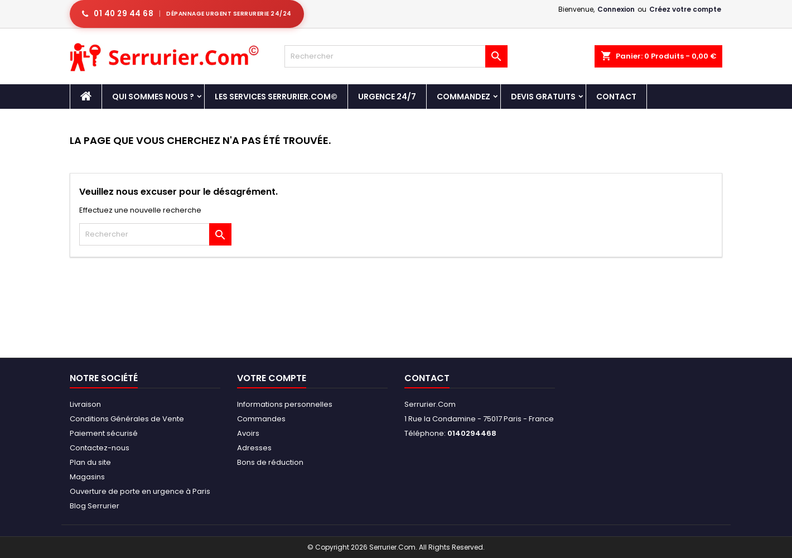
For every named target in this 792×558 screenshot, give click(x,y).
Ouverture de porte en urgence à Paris (140, 491)
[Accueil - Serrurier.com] (86, 96)
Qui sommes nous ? (153, 96)
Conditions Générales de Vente (127, 418)
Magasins (87, 477)
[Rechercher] (396, 56)
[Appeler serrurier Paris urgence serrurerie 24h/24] (187, 14)
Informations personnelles (284, 404)
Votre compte (271, 378)
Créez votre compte (685, 9)
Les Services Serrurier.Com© (276, 96)
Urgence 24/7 (387, 96)
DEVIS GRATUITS (543, 96)
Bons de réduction (270, 462)
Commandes (261, 418)
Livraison (85, 404)
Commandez (463, 96)
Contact (616, 96)
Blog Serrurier (94, 506)
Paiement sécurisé (104, 433)
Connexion (616, 9)
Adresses (254, 447)
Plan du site (90, 462)
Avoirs (248, 433)
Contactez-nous (99, 447)
